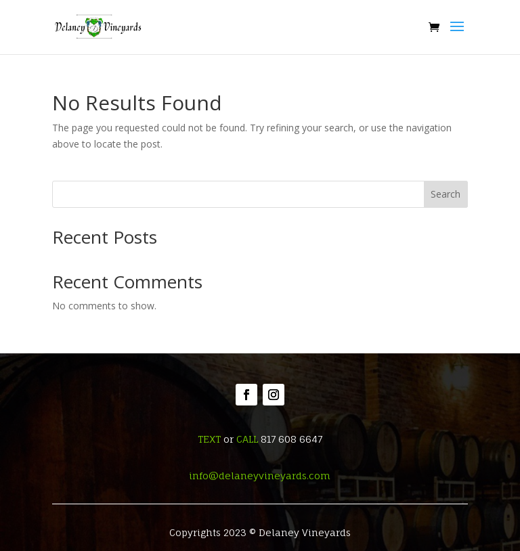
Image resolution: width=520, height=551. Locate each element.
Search (445, 194)
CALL (247, 439)
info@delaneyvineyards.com (259, 475)
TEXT (209, 439)
